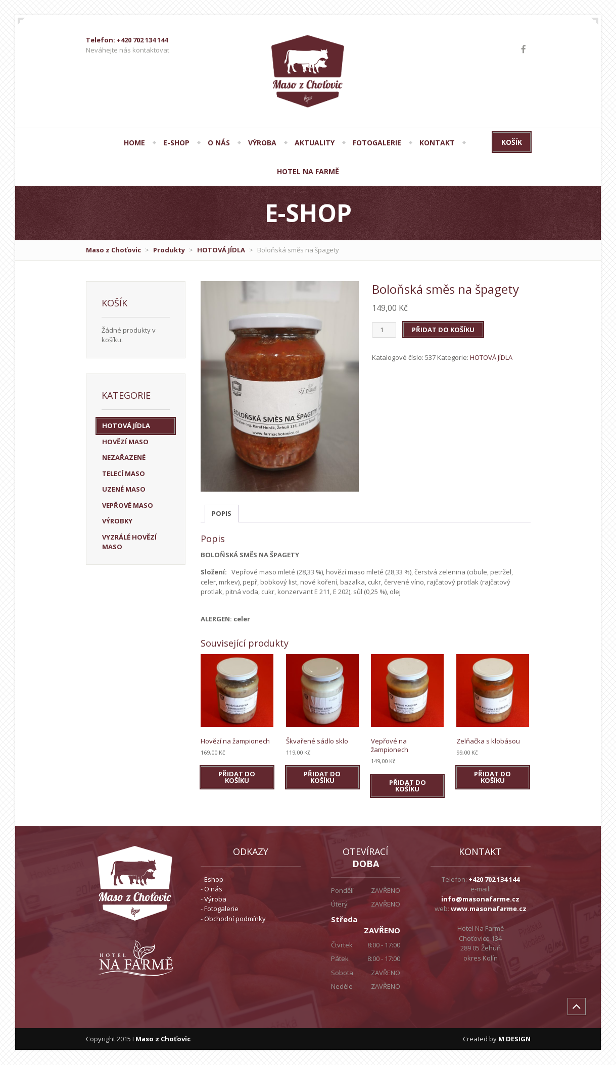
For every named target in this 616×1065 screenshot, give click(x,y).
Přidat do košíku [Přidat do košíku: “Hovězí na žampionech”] (236, 777)
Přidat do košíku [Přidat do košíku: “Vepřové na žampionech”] (407, 785)
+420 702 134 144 (493, 879)
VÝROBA (262, 142)
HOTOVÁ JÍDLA (221, 249)
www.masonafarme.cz (489, 908)
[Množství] (384, 330)
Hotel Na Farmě (308, 171)
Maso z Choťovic (113, 249)
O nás (213, 888)
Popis (221, 513)
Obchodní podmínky (235, 918)
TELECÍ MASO (123, 473)
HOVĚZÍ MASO (125, 441)
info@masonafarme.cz (480, 898)
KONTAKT (437, 142)
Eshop (213, 879)
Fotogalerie (221, 908)
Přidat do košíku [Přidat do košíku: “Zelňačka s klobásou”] (492, 777)
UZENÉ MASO (124, 489)
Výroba (215, 898)
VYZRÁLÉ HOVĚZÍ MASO (129, 542)
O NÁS (219, 142)
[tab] (222, 513)
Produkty (169, 249)
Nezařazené (124, 457)
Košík (511, 142)
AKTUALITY (315, 142)
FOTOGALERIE (377, 142)
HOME (134, 142)
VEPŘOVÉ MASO (127, 505)
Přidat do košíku (443, 329)
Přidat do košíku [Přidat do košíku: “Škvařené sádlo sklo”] (322, 777)
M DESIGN (514, 1038)
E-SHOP (176, 142)
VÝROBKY (117, 520)
